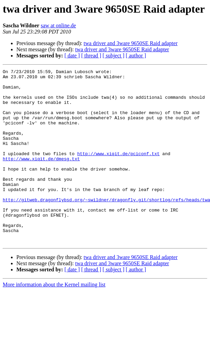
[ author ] (136, 55)
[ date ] (72, 55)
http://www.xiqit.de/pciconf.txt (118, 171)
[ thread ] (91, 55)
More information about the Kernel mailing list (54, 319)
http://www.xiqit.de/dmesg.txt (41, 177)
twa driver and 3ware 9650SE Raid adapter (130, 43)
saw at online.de (58, 25)
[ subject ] (113, 55)
